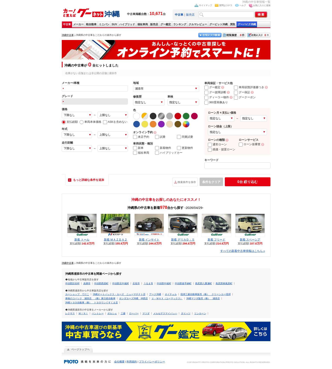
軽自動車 (91, 24)
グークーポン (245, 97)
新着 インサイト (149, 239)
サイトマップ (205, 5)
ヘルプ (242, 5)
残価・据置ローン (221, 149)
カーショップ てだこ (77, 294)
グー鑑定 (165, 24)
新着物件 (163, 148)
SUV (114, 24)
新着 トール (81, 239)
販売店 (190, 14)
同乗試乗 (185, 137)
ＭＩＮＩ (83, 313)
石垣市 (136, 283)
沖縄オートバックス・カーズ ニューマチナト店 (119, 294)
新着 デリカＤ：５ (183, 239)
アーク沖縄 (155, 294)
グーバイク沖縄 (247, 24)
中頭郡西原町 (101, 283)
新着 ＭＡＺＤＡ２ (115, 239)
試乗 (160, 137)
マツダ (146, 313)
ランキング (179, 24)
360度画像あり (216, 102)
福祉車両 (142, 24)
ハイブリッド (127, 24)
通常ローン (217, 144)
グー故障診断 (215, 92)
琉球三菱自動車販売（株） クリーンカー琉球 (205, 294)
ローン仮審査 (249, 144)
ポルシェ (112, 313)
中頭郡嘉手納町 (183, 283)
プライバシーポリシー (152, 361)
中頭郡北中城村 (120, 283)
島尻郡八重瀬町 (203, 283)
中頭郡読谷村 (72, 283)
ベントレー (98, 313)
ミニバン (104, 24)
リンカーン (200, 313)
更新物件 (185, 148)
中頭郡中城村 (164, 283)
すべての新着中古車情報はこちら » (242, 251)
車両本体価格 (90, 121)
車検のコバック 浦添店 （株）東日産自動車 (90, 298)
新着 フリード (216, 239)
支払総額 (70, 121)
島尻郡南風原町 (224, 283)
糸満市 (86, 283)
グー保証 (242, 92)
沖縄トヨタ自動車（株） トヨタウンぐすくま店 (91, 302)
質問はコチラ (225, 5)
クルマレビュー (198, 24)
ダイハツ (185, 313)
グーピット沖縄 (218, 24)
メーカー (78, 24)
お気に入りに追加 (261, 5)
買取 (232, 24)
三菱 (123, 313)
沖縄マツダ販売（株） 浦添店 (203, 298)
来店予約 (141, 137)
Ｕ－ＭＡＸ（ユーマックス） (167, 298)
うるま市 (148, 283)
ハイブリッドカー (168, 153)
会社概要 (119, 361)
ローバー (134, 313)
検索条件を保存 (187, 182)
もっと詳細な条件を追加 (88, 179)
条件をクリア (211, 182)
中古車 (67, 24)
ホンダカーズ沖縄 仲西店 (133, 298)
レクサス (70, 313)
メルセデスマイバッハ (165, 313)
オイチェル (171, 294)
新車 (138, 148)
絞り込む (247, 182)
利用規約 (132, 361)
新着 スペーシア (250, 239)
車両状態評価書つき (249, 87)
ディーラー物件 (216, 97)
